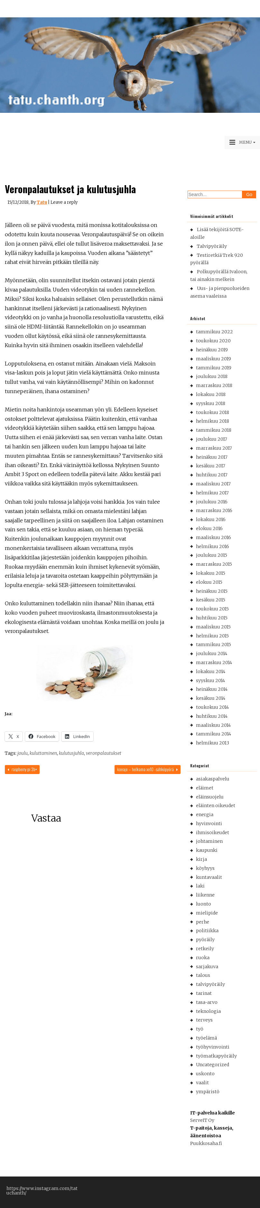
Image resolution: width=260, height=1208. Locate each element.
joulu (22, 753)
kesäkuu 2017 (210, 466)
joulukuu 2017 (211, 439)
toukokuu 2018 (212, 412)
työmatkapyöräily (216, 1056)
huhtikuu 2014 (212, 716)
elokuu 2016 (209, 528)
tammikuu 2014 (213, 734)
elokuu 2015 (209, 582)
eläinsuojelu (210, 797)
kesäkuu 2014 (210, 698)
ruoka (202, 957)
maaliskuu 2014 (213, 725)
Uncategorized (212, 1065)
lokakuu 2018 (211, 394)
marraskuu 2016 (214, 510)
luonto (203, 904)
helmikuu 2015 (212, 636)
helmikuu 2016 (212, 546)
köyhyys (205, 868)
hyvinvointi (209, 823)
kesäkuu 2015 (210, 600)
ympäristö (207, 1092)
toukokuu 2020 (213, 341)
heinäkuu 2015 (212, 591)
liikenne (205, 895)
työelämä (206, 1038)
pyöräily (205, 939)
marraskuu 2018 (214, 385)
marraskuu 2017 (214, 448)
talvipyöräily (210, 984)
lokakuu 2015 (210, 573)
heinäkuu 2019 (212, 350)
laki (200, 886)
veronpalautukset (103, 753)
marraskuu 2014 (214, 662)
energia (204, 814)
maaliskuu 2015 (213, 627)
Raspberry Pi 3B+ (22, 769)
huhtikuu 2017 (212, 475)
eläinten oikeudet (215, 805)
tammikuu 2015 (213, 644)
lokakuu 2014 (210, 671)
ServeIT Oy (202, 1120)
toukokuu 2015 (212, 609)
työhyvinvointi (212, 1047)
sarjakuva (207, 966)
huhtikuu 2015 (212, 618)
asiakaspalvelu (212, 779)
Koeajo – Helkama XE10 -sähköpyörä (147, 769)
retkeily (205, 948)
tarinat (204, 993)
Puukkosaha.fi (206, 1143)
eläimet (204, 788)
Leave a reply (64, 202)
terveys (204, 1020)
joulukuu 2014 (211, 653)
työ (199, 1029)
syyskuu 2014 (210, 680)
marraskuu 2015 (214, 564)
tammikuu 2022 (214, 332)
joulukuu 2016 (212, 502)
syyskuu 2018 (210, 403)
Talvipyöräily (212, 246)
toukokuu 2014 (212, 707)
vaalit (202, 1083)
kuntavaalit (209, 877)
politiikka (207, 930)
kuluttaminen (43, 753)
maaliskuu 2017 (213, 484)
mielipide (207, 913)
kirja (201, 859)
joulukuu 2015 (211, 555)
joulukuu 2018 (212, 376)
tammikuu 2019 (213, 368)
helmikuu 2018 (212, 421)
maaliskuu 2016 (213, 537)
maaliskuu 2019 (213, 359)
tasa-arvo (207, 1002)
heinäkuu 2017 (212, 457)
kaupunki (207, 850)
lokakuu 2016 (211, 519)
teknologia (208, 1011)
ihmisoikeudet (212, 832)
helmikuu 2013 (212, 743)
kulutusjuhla (71, 753)
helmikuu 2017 (212, 493)
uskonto (205, 1074)
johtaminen (209, 841)
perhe (202, 922)
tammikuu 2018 (213, 430)
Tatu (42, 202)
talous (203, 975)
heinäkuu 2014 (212, 689)
